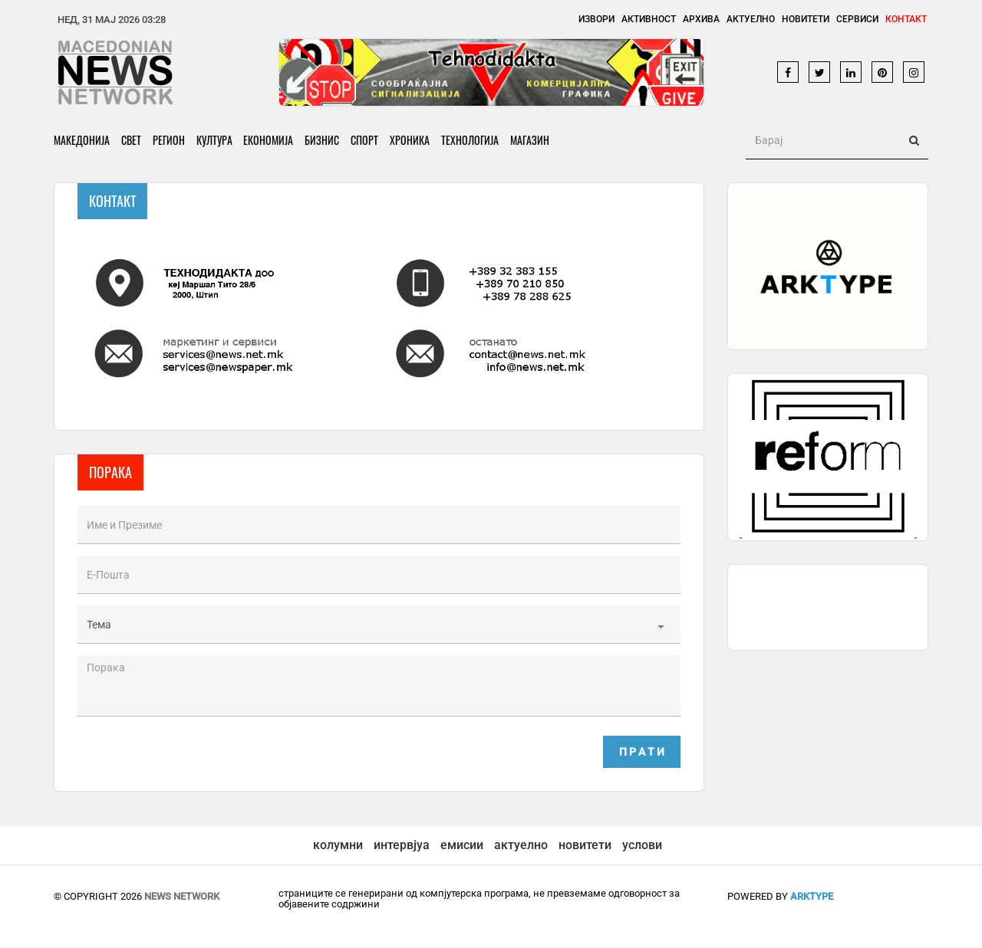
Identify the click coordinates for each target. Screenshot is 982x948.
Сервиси (857, 19)
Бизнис (322, 140)
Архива (701, 19)
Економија (269, 140)
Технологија (470, 140)
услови (642, 845)
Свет (131, 140)
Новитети (805, 19)
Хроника (410, 140)
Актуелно (751, 19)
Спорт (365, 140)
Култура (214, 140)
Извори (596, 19)
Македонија (82, 140)
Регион (169, 140)
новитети (585, 845)
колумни (338, 845)
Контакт (906, 19)
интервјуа (402, 845)
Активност (648, 19)
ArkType (811, 896)
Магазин (530, 140)
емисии (461, 845)
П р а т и (641, 752)
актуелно (521, 845)
